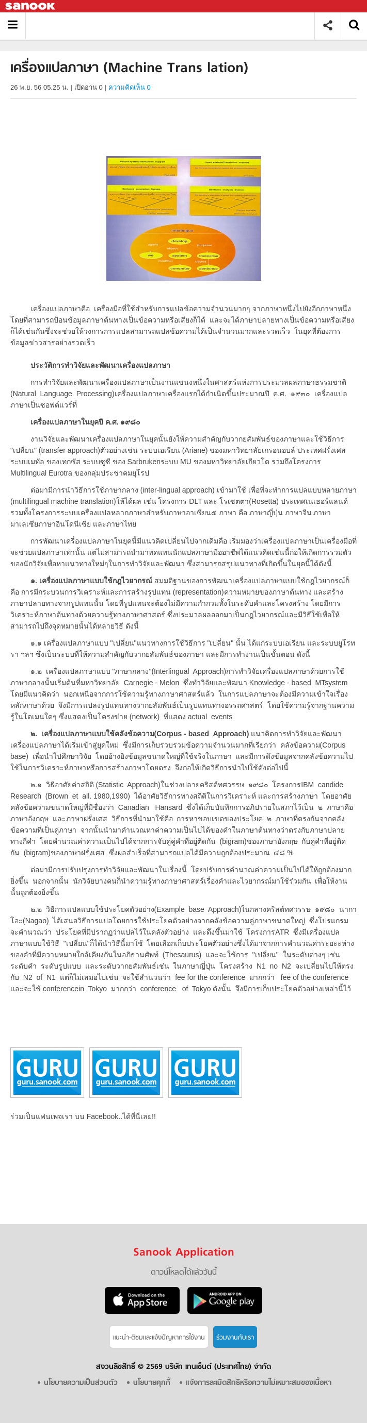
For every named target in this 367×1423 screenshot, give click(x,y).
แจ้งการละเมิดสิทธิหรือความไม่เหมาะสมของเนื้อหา (258, 1383)
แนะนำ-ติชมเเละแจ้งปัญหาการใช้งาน (159, 1337)
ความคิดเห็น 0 (129, 87)
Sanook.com (31, 6)
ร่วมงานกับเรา (235, 1337)
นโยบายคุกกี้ (151, 1383)
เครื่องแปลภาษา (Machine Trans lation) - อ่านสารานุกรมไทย (174, 25)
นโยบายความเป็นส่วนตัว (81, 1383)
